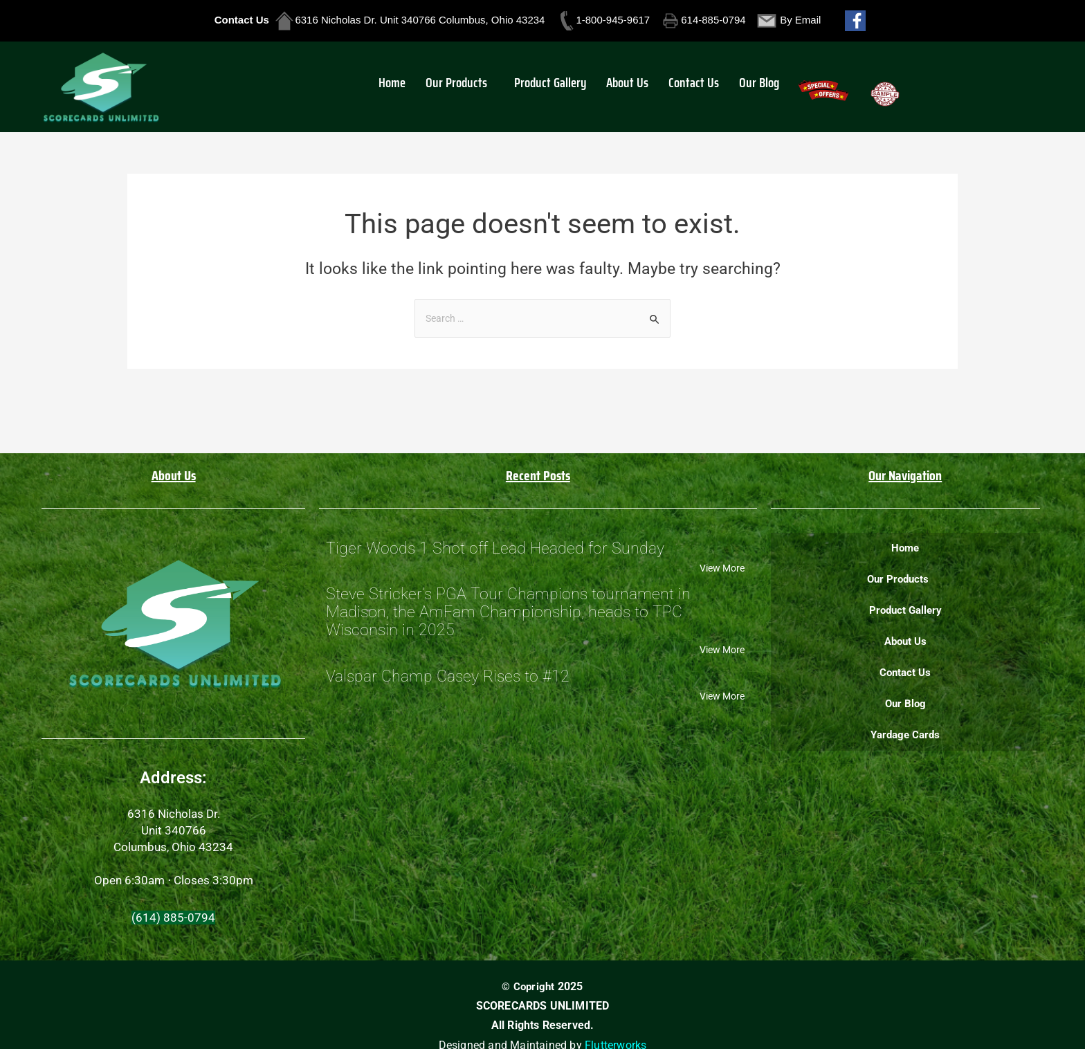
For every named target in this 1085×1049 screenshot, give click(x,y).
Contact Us (691, 85)
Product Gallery (557, 85)
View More (720, 571)
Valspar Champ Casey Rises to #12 (447, 691)
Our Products (468, 85)
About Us (630, 85)
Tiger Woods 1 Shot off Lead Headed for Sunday (495, 549)
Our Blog (752, 85)
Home (408, 85)
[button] (471, 85)
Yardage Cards (905, 735)
